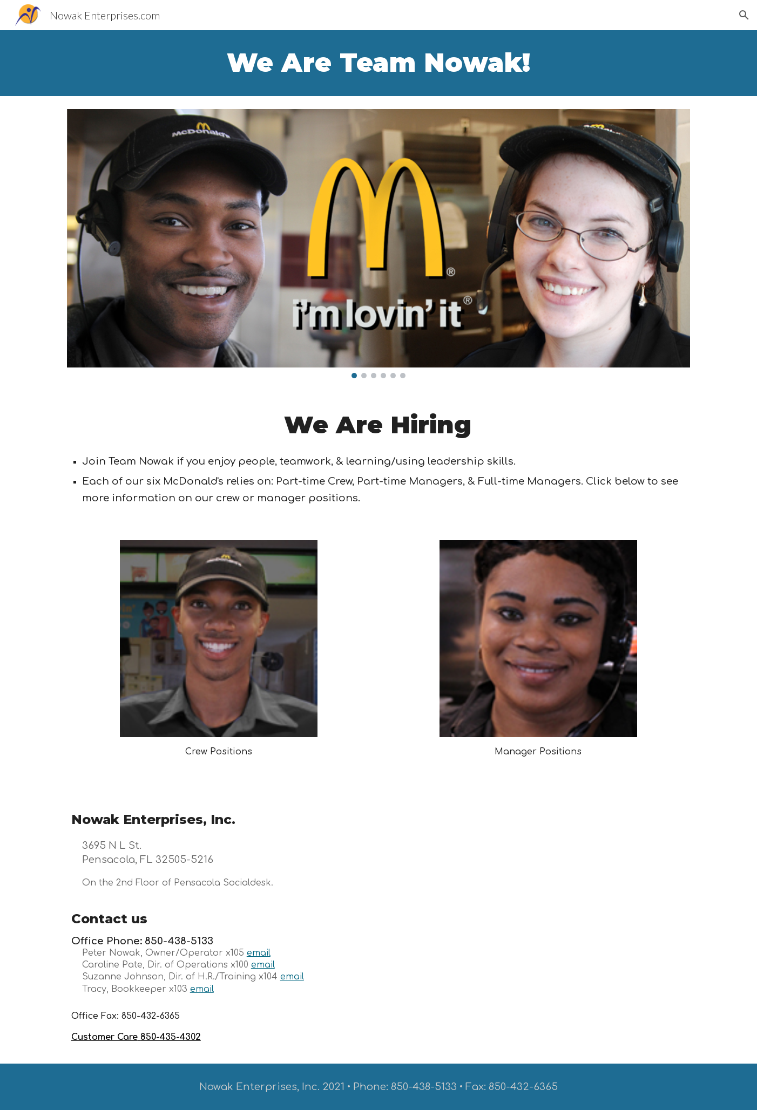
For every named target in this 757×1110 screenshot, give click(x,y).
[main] (378, 63)
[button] (744, 15)
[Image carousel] (378, 243)
